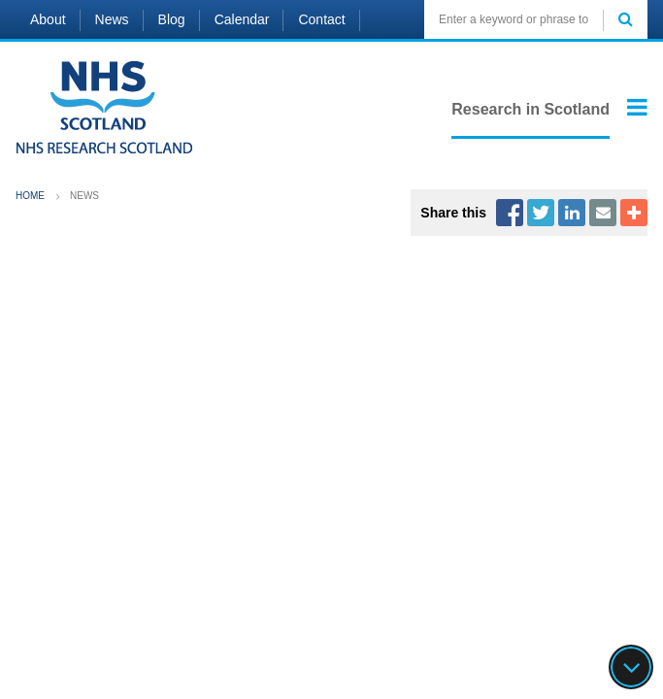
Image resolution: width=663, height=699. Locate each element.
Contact (321, 19)
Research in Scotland (530, 109)
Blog (171, 19)
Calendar (242, 19)
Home (30, 195)
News (112, 19)
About (48, 19)
